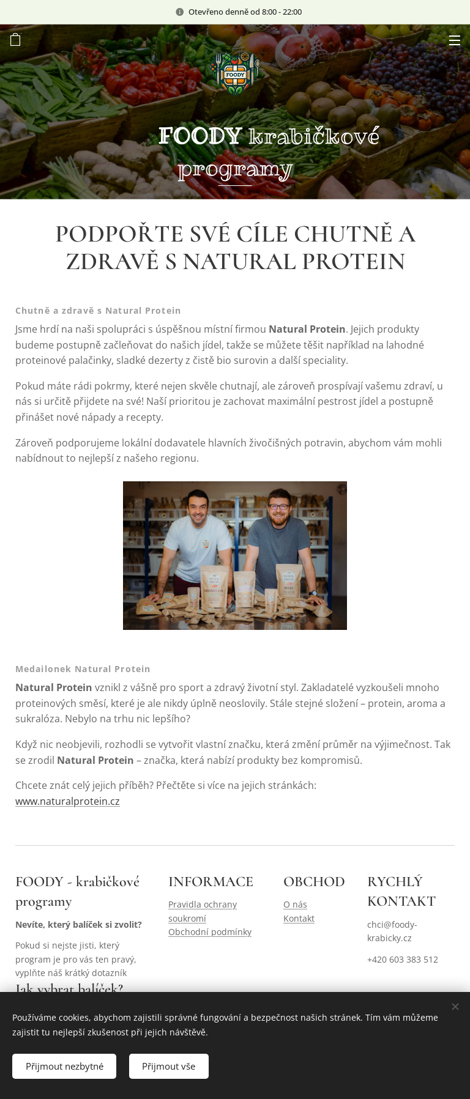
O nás (295, 905)
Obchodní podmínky (210, 932)
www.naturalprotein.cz (67, 800)
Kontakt (299, 918)
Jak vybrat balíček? (69, 990)
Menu (454, 40)
